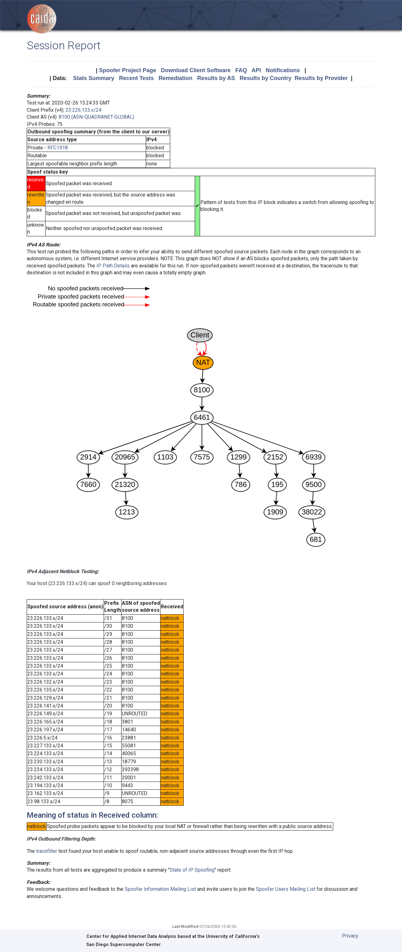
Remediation (176, 78)
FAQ (241, 70)
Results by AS (216, 78)
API (256, 70)
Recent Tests (136, 78)
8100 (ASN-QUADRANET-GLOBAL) (96, 117)
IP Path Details (113, 266)
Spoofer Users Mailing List (285, 889)
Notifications (283, 70)
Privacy (350, 936)
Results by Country (265, 78)
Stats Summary (93, 78)
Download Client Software (196, 70)
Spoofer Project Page (127, 70)
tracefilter (46, 851)
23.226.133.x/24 (83, 110)
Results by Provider (321, 78)
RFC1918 (57, 148)
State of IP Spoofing (192, 870)
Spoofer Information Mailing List (160, 889)
